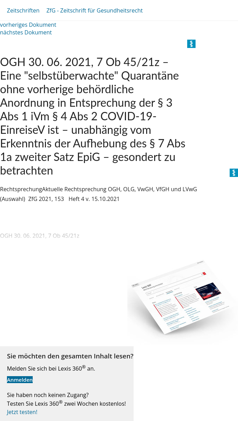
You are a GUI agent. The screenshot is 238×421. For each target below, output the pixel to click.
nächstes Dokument (26, 32)
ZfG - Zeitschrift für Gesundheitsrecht (94, 10)
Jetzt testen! (22, 412)
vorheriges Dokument (28, 25)
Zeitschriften (23, 10)
